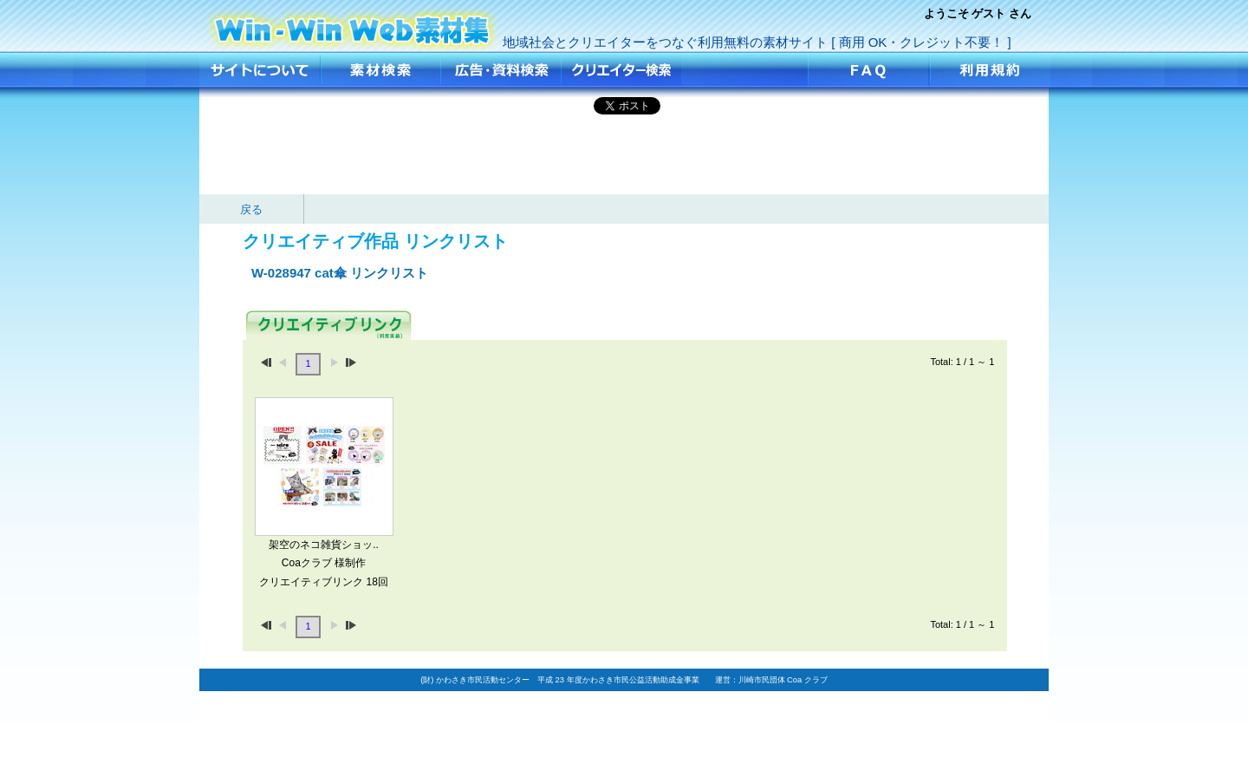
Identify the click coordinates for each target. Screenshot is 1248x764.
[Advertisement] (624, 155)
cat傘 (352, 24)
